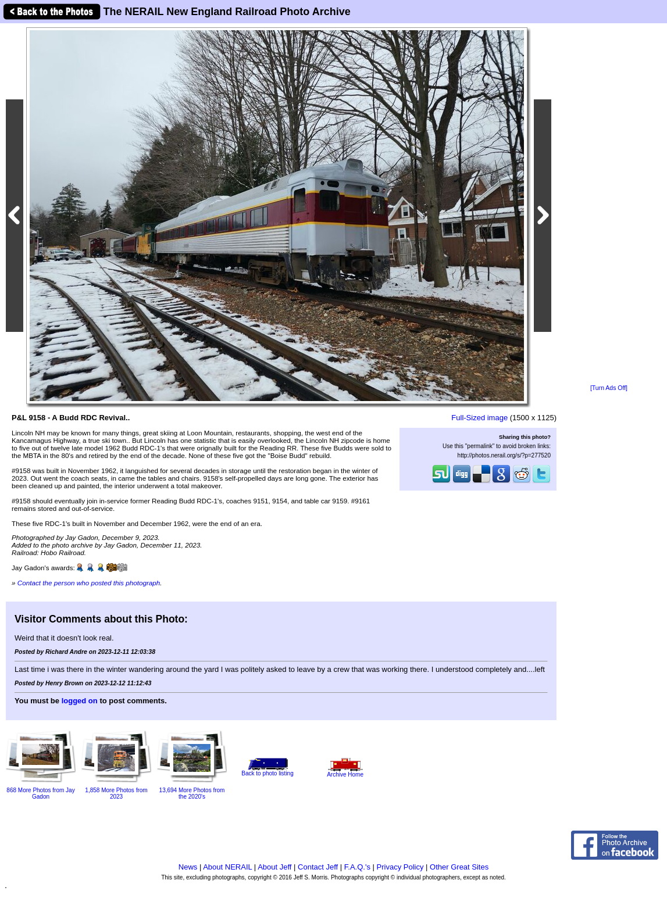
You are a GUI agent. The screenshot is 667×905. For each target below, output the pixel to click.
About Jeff (274, 867)
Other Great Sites (459, 867)
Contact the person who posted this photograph (88, 582)
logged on (80, 700)
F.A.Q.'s (357, 867)
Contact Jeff (318, 867)
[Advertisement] (608, 204)
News (188, 867)
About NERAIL (227, 867)
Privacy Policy (400, 867)
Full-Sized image (479, 417)
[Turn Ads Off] (608, 388)
